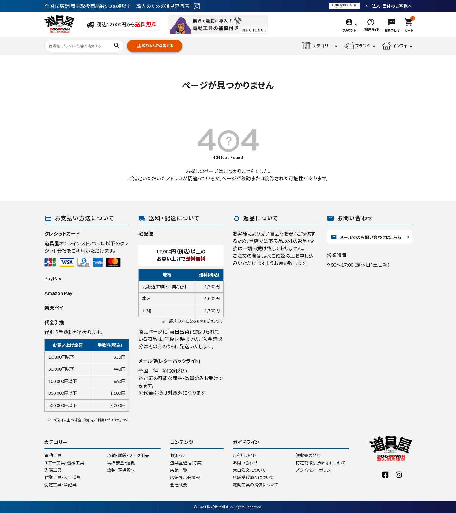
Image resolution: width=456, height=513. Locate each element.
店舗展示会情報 (185, 477)
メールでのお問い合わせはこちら (366, 237)
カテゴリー (317, 46)
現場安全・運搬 (121, 462)
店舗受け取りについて (253, 477)
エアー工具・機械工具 (64, 462)
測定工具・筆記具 (60, 484)
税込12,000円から (122, 25)
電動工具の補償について (255, 484)
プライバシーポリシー (315, 470)
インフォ (394, 46)
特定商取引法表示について (321, 462)
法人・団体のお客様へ (392, 6)
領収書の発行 (308, 455)
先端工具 (53, 470)
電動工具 (53, 455)
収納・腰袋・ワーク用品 (128, 455)
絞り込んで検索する (154, 46)
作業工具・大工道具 (62, 477)
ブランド (357, 46)
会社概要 (178, 484)
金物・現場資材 (121, 470)
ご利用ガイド (244, 455)
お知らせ (178, 455)
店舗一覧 (178, 470)
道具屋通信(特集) (186, 462)
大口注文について (249, 470)
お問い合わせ (245, 462)
